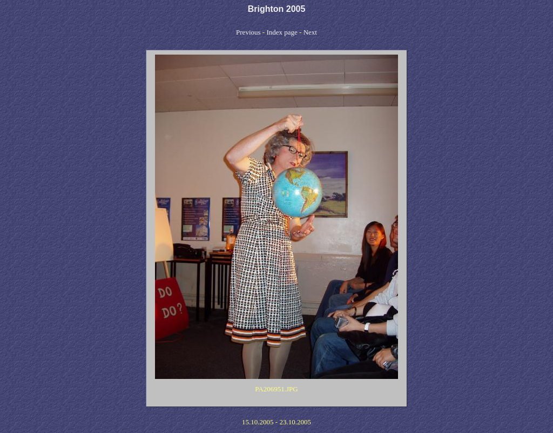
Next (310, 32)
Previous (248, 32)
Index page (281, 32)
